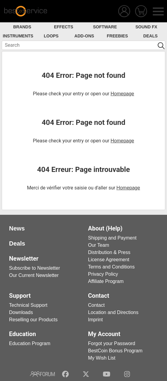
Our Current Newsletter (34, 275)
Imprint (95, 319)
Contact (96, 305)
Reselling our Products (33, 319)
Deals (150, 35)
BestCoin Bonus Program (115, 350)
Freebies (117, 35)
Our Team (98, 245)
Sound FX (146, 26)
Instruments (18, 35)
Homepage (122, 93)
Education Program (29, 343)
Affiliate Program (106, 281)
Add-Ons (84, 35)
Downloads (21, 312)
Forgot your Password (111, 343)
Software (105, 26)
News (17, 228)
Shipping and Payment (112, 237)
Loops (51, 35)
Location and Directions (113, 312)
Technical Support (28, 305)
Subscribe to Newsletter (34, 268)
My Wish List (101, 357)
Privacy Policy (103, 274)
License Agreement (108, 259)
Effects (63, 26)
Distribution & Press (109, 252)
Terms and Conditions (111, 266)
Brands (22, 26)
